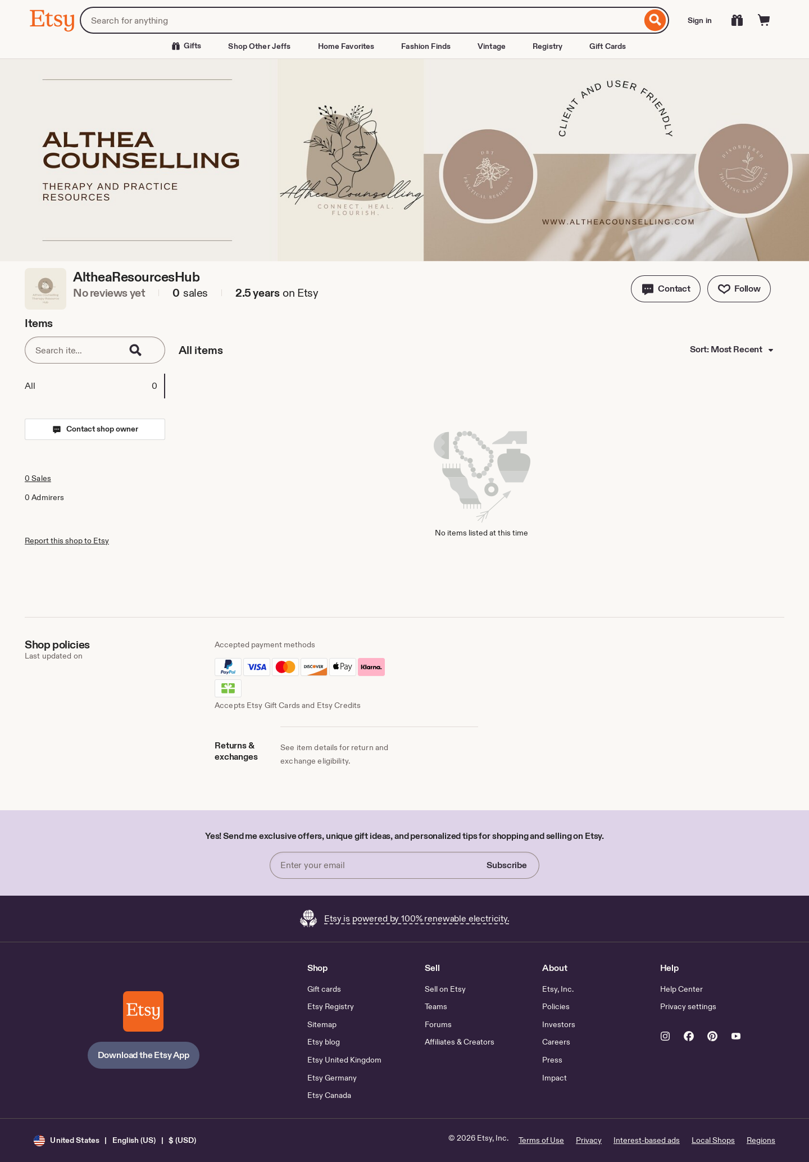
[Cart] (764, 20)
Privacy (589, 1140)
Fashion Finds (426, 46)
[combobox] (361, 20)
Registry (547, 46)
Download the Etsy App (144, 1055)
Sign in (700, 20)
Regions (761, 1140)
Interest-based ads (646, 1140)
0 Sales (38, 478)
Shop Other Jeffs (259, 46)
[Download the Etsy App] (143, 1011)
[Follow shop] (739, 288)
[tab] (94, 386)
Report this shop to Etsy (67, 540)
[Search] (655, 20)
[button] (666, 288)
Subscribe (507, 865)
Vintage (492, 46)
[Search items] (72, 350)
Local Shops (713, 1140)
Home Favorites (346, 46)
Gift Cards (607, 46)
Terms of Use (541, 1140)
